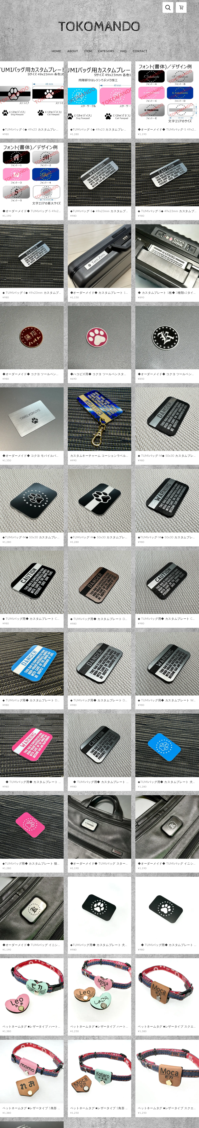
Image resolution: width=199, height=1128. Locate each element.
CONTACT (140, 51)
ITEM (88, 51)
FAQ (123, 51)
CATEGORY (106, 51)
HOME (56, 51)
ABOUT (72, 51)
